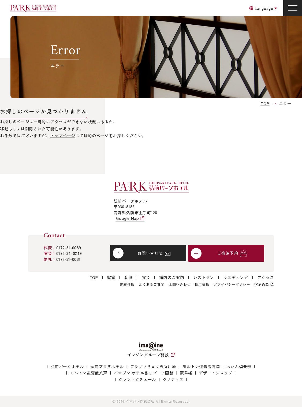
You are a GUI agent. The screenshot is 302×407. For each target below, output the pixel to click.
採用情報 (202, 284)
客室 (111, 277)
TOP (94, 277)
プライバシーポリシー (232, 284)
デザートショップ (215, 373)
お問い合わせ (180, 284)
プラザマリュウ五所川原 (153, 366)
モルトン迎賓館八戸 (88, 373)
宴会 (146, 277)
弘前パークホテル (67, 366)
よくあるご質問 (151, 284)
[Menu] (292, 8)
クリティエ (173, 379)
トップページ (62, 135)
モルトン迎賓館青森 (201, 366)
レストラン (203, 277)
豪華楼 (186, 373)
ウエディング (235, 277)
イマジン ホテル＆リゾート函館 (144, 373)
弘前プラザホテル (107, 366)
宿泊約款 (261, 284)
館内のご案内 (171, 277)
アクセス (265, 277)
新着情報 (127, 284)
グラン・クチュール (137, 379)
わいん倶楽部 (239, 366)
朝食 (128, 277)
